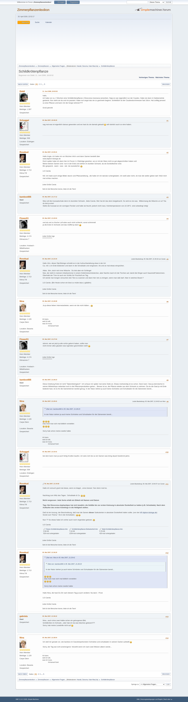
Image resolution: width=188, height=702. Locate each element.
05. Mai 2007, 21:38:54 (49, 637)
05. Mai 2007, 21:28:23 (49, 379)
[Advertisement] (94, 43)
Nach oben (22, 674)
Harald (79, 66)
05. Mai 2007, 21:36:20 (49, 552)
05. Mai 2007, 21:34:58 (52, 483)
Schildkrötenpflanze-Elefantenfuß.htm (83, 529)
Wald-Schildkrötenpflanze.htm (111, 529)
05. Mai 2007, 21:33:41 (49, 451)
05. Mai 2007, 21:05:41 (49, 152)
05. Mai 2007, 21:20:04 (49, 218)
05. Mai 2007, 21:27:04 (49, 339)
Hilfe (138, 699)
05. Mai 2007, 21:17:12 (49, 197)
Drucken (165, 84)
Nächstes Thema (162, 77)
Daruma (85, 66)
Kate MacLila (93, 66)
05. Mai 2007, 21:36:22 (49, 616)
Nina (22, 301)
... (43, 84)
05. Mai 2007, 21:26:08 (49, 301)
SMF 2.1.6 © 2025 (21, 699)
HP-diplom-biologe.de (148, 512)
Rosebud (24, 152)
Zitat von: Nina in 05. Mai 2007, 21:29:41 (60, 558)
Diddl (22, 91)
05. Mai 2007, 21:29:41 (49, 401)
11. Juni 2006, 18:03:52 (50, 91)
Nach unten (23, 84)
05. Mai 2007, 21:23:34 (49, 259)
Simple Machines (33, 699)
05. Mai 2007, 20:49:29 (49, 120)
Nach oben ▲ (168, 699)
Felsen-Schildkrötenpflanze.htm (55, 529)
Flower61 (24, 218)
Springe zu (135, 684)
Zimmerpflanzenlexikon (33, 9)
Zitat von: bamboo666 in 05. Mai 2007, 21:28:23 (63, 409)
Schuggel (24, 120)
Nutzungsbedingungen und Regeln (151, 699)
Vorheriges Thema (146, 77)
